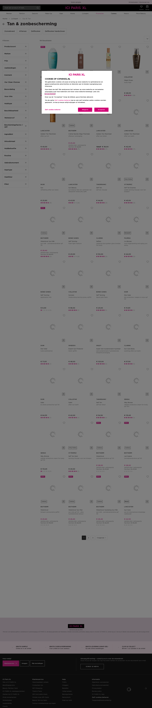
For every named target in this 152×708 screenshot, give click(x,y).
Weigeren (85, 109)
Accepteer (101, 109)
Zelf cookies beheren (63, 100)
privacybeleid (50, 94)
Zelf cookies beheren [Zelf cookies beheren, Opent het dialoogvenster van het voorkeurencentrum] (52, 109)
